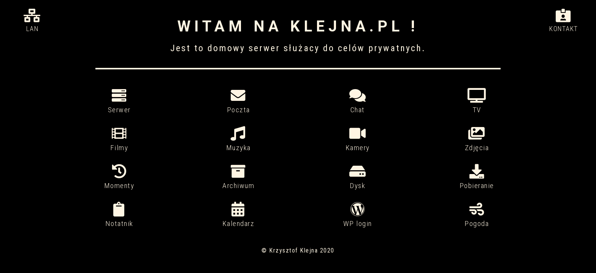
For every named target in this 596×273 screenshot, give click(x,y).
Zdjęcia (477, 139)
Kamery (357, 139)
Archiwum (238, 177)
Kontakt (563, 21)
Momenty (119, 177)
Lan (32, 21)
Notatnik (119, 215)
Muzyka (238, 139)
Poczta (238, 101)
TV (477, 101)
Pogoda (477, 215)
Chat (357, 101)
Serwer (119, 101)
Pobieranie (477, 177)
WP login (357, 215)
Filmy (119, 139)
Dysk (357, 177)
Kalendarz (238, 215)
